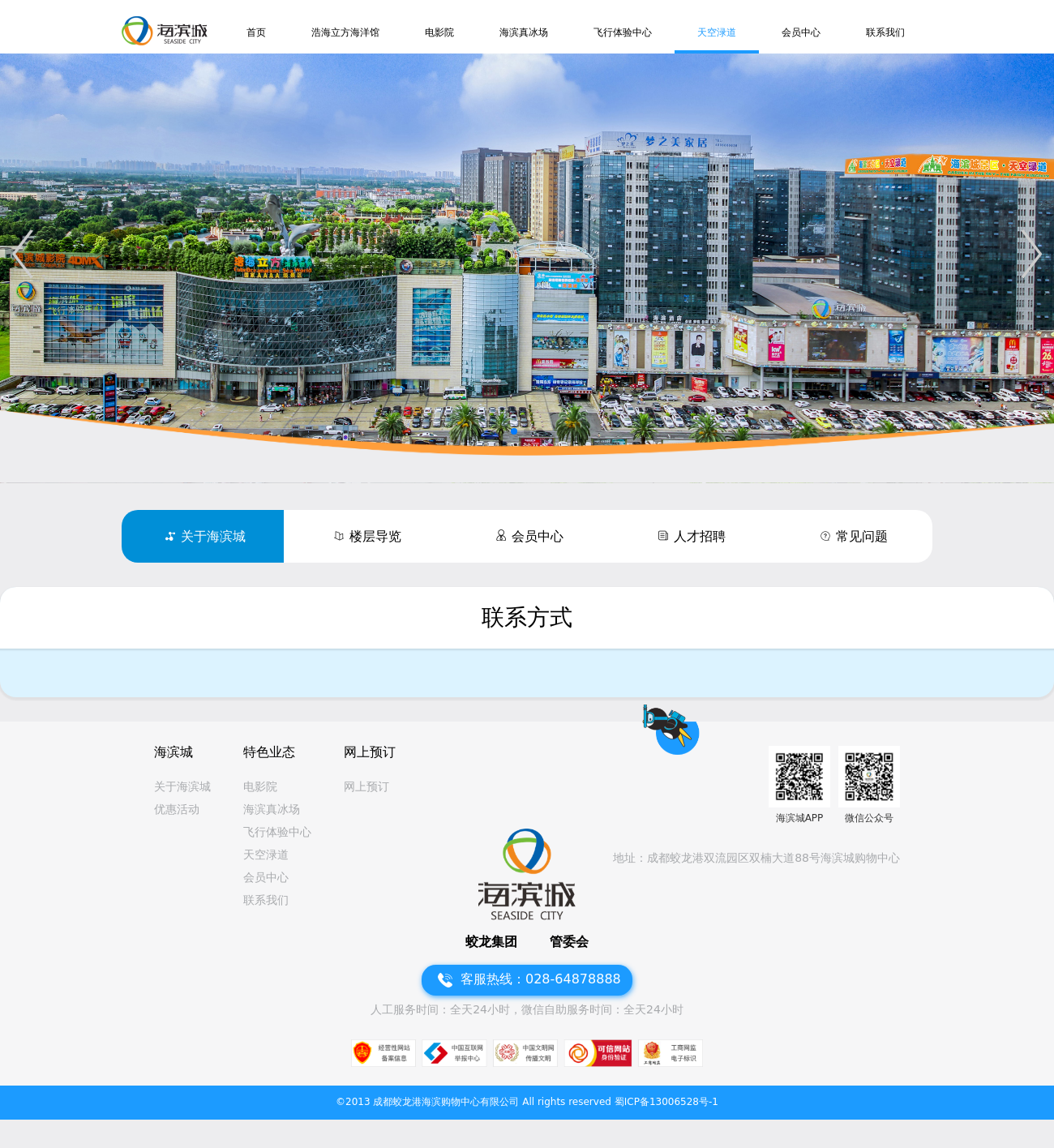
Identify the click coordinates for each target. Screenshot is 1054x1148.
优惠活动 (176, 809)
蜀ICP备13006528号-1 (666, 1101)
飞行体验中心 (622, 32)
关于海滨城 (213, 536)
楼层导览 (375, 536)
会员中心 (801, 32)
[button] (22, 253)
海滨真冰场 (523, 32)
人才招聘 (700, 536)
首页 (256, 32)
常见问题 (862, 536)
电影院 (439, 32)
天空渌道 (716, 32)
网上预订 (366, 786)
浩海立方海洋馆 (345, 32)
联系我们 (885, 32)
